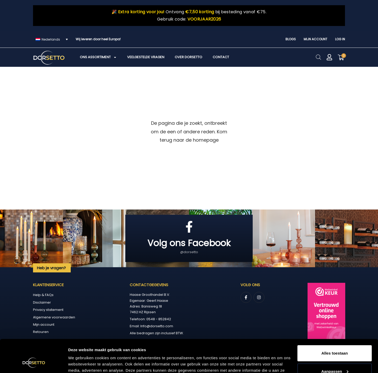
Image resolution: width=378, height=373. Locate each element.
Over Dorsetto (188, 57)
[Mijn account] (329, 57)
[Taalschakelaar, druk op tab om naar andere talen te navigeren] (51, 39)
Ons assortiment (98, 57)
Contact (221, 57)
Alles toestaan (334, 325)
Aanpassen (334, 343)
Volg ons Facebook (189, 243)
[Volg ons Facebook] (189, 227)
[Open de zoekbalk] (318, 57)
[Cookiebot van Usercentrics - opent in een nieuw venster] (33, 363)
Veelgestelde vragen (145, 57)
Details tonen (80, 363)
